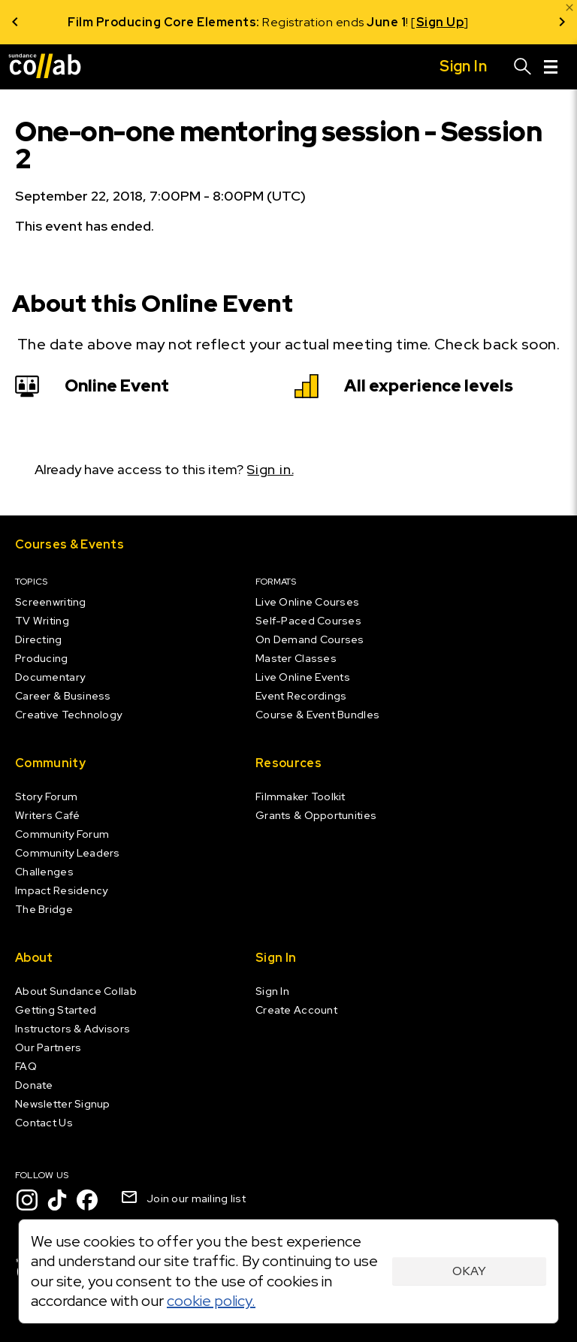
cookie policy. (211, 1300)
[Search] (523, 66)
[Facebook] (87, 1200)
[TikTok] (57, 1200)
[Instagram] (27, 1200)
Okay (469, 1271)
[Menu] (550, 66)
